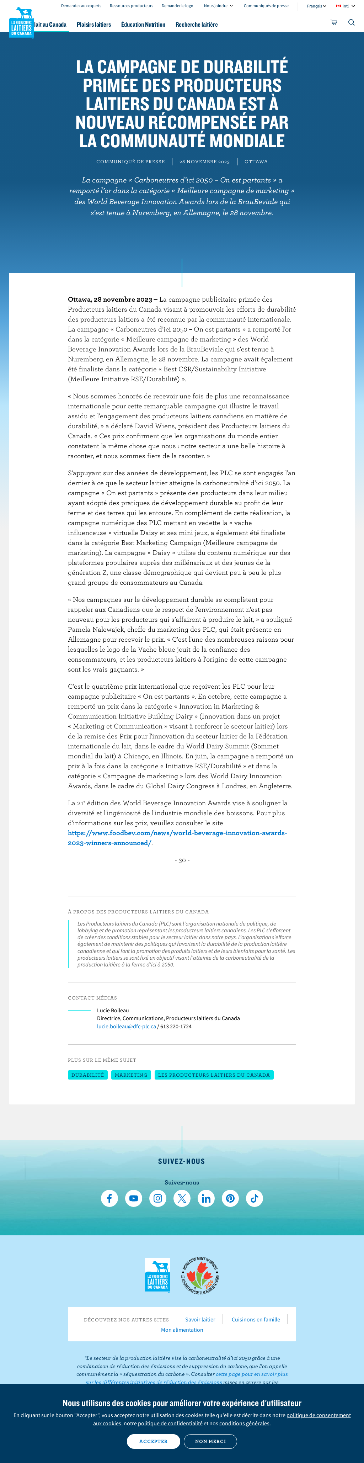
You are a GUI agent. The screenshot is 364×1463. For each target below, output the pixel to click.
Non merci (210, 1441)
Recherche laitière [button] (232, 24)
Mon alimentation (182, 1329)
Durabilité (87, 1075)
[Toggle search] (352, 24)
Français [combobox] (314, 6)
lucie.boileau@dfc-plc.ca (126, 1026)
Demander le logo (177, 5)
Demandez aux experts (81, 5)
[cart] (334, 24)
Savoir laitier (200, 1319)
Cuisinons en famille (256, 1319)
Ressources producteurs (131, 5)
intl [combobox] (346, 6)
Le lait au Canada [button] (70, 24)
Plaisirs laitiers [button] (121, 24)
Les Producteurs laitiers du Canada (21, 21)
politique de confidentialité (170, 1423)
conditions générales (244, 1423)
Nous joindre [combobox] (216, 5)
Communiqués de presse (266, 5)
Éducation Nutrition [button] (174, 24)
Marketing (131, 1075)
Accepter (153, 1441)
